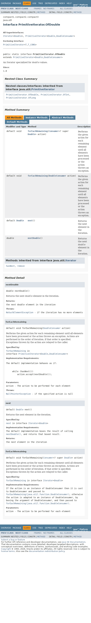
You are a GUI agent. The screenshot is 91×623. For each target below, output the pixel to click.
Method (41, 12)
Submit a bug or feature (13, 540)
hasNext (10, 266)
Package (17, 3)
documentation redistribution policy (47, 551)
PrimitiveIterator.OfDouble (22, 94)
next (30, 220)
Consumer (54, 131)
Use (34, 3)
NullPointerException (18, 394)
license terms (8, 551)
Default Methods (17, 122)
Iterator (8, 36)
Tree (40, 3)
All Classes (66, 9)
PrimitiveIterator (35, 36)
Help (69, 3)
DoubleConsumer (65, 36)
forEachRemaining (38, 131)
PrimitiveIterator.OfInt (55, 94)
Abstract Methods (63, 117)
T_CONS (31, 44)
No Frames (48, 9)
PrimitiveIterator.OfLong (21, 97)
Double (18, 36)
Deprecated (51, 3)
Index (62, 3)
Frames (37, 9)
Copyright (6, 549)
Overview (6, 3)
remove (21, 266)
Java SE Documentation (73, 542)
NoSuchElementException (19, 312)
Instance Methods (37, 117)
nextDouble (34, 238)
